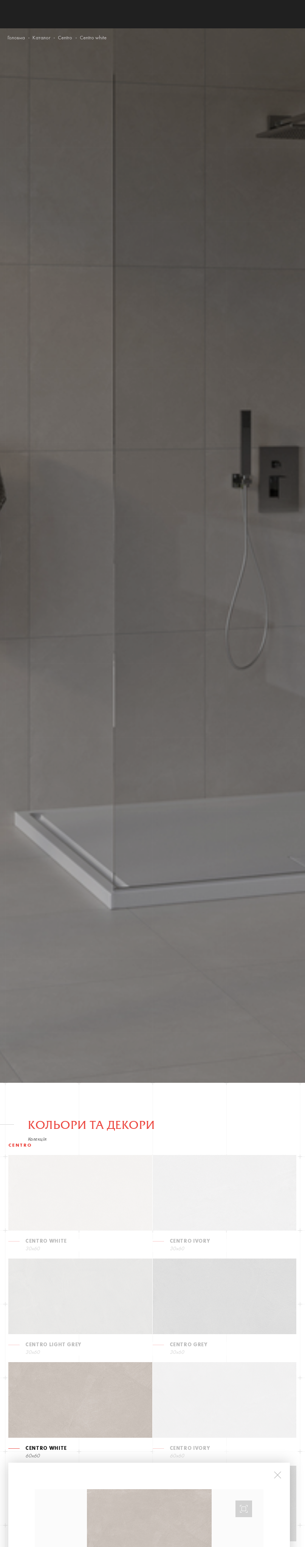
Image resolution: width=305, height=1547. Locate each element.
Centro (65, 38)
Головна (16, 38)
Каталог (41, 38)
